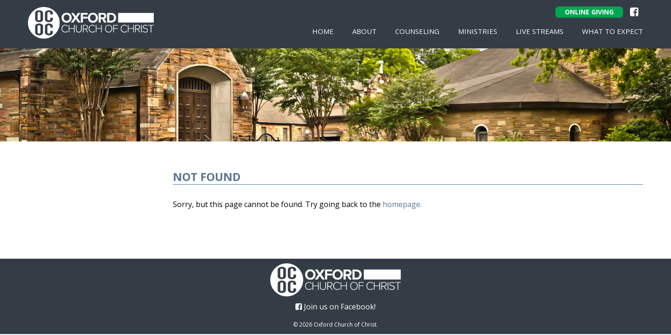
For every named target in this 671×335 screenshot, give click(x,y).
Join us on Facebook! (335, 307)
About (364, 31)
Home (323, 31)
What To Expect (612, 31)
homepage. (402, 204)
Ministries (477, 31)
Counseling (417, 31)
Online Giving (589, 11)
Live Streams (539, 31)
